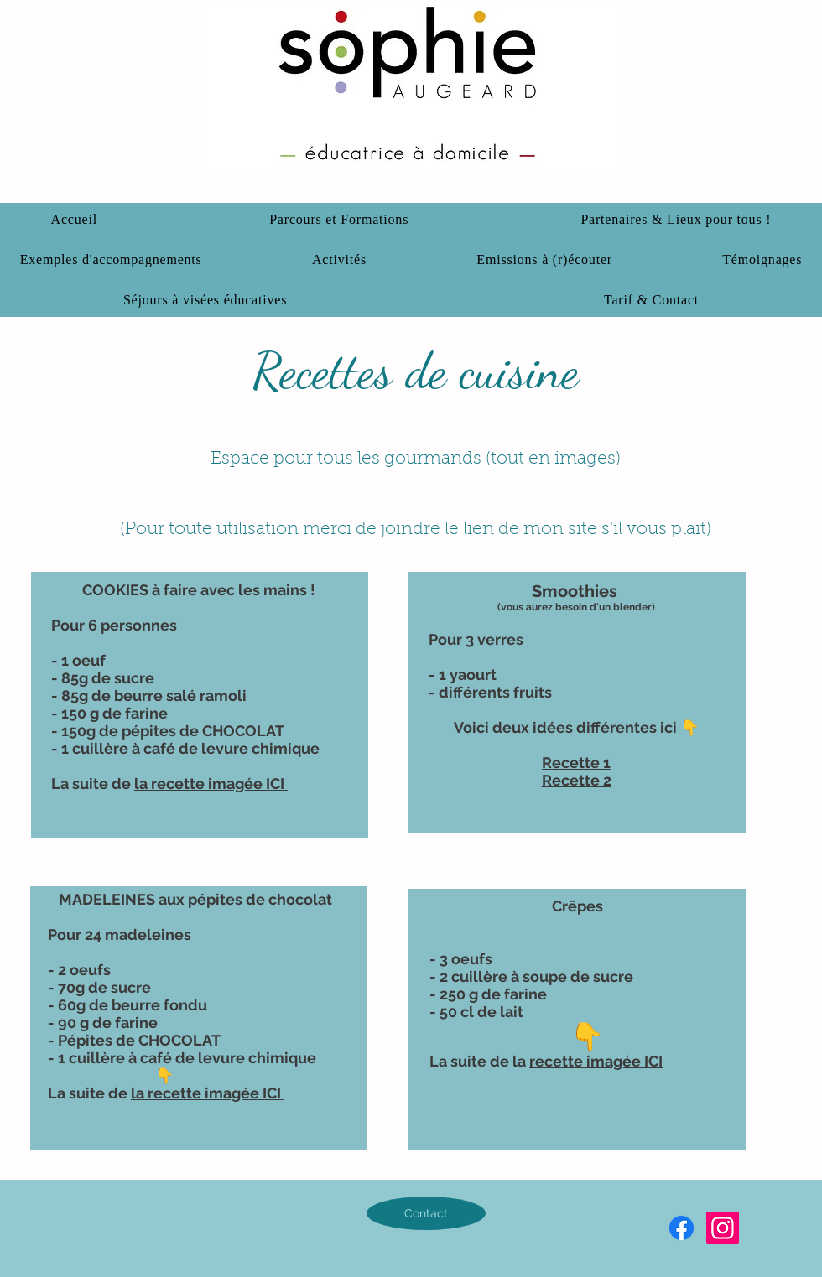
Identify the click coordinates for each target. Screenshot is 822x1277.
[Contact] (426, 1213)
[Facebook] (681, 1228)
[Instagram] (722, 1228)
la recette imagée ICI (211, 783)
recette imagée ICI (596, 1061)
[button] (676, 219)
